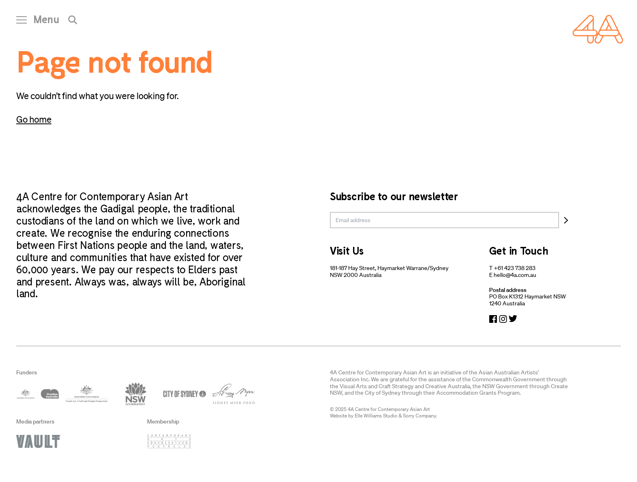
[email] (444, 220)
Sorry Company (419, 415)
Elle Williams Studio (376, 415)
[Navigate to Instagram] (503, 319)
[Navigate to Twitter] (513, 319)
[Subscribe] (566, 220)
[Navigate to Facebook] (493, 319)
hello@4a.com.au (515, 275)
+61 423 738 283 (514, 268)
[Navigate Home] (597, 29)
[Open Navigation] (37, 22)
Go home (33, 119)
